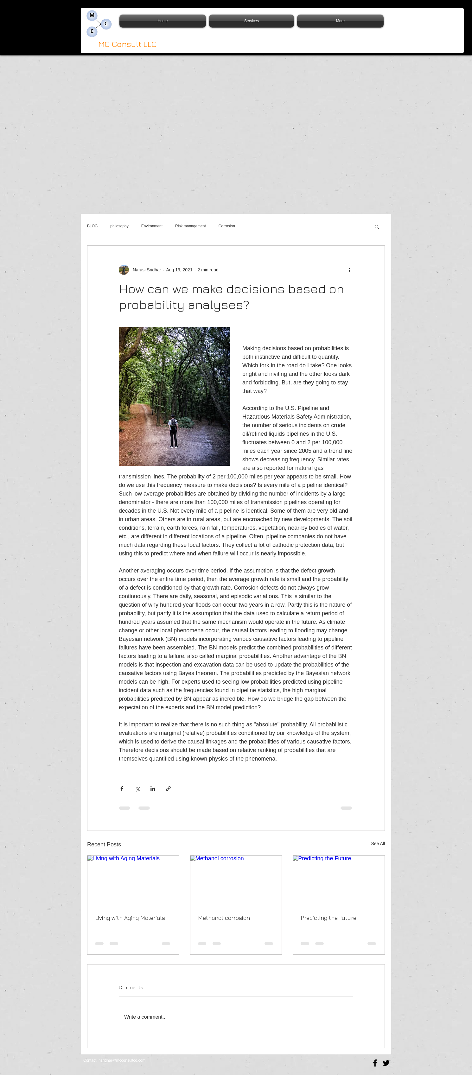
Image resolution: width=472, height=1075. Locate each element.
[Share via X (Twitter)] (137, 789)
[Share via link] (168, 789)
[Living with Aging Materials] (133, 881)
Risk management (190, 226)
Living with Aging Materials (130, 917)
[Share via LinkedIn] (153, 789)
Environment (152, 226)
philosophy (119, 226)
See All (378, 843)
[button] (377, 226)
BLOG (92, 226)
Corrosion (227, 226)
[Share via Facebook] (122, 789)
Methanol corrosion (224, 917)
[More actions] (349, 270)
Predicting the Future (328, 917)
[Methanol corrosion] (236, 881)
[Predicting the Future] (339, 881)
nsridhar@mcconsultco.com (122, 1060)
